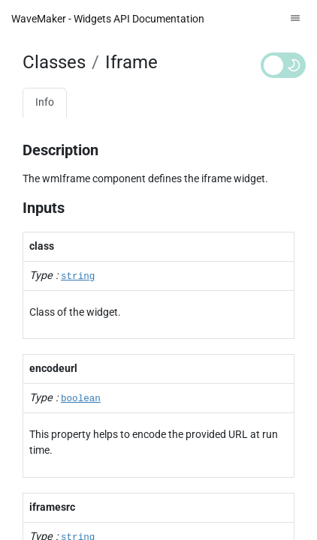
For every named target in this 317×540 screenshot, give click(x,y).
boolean (81, 399)
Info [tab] (44, 102)
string (78, 277)
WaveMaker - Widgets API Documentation (107, 19)
